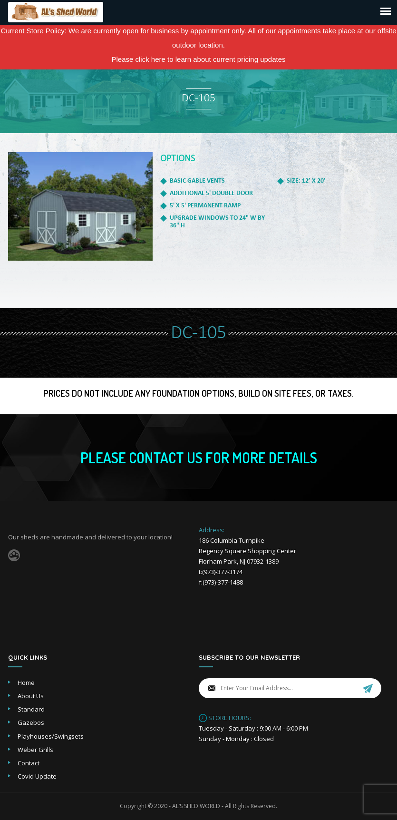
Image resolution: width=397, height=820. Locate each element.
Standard (31, 709)
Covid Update (37, 776)
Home (26, 682)
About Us (31, 696)
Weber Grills (35, 749)
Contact (28, 763)
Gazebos (31, 722)
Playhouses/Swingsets (51, 736)
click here (150, 59)
